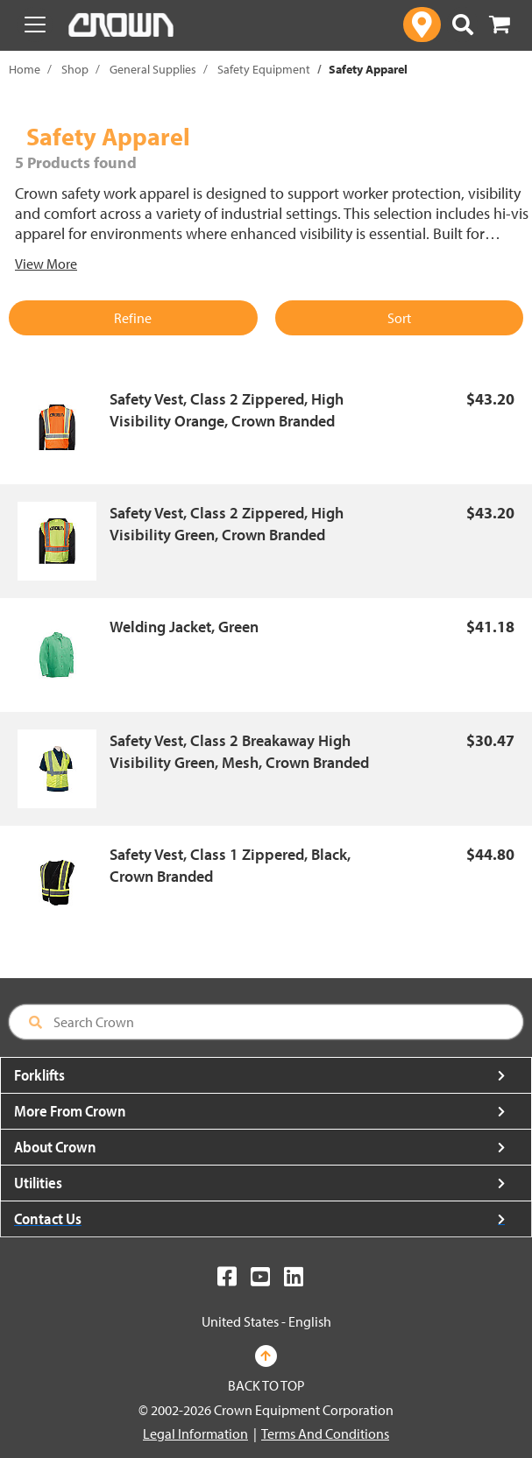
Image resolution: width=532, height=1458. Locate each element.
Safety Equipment (263, 69)
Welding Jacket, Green (184, 626)
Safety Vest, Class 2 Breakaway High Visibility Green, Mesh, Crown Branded (239, 751)
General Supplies (153, 69)
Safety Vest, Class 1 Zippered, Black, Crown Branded (230, 865)
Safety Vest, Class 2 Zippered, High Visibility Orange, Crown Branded (227, 410)
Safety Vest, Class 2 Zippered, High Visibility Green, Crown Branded (227, 524)
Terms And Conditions (325, 1433)
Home (24, 69)
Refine (133, 318)
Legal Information (195, 1433)
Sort (399, 318)
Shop (75, 69)
